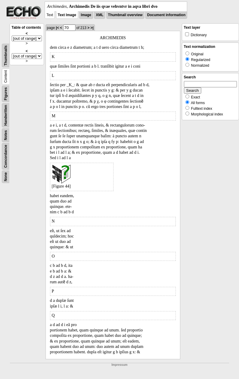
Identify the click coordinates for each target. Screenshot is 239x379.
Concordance (6, 156)
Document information (166, 15)
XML (99, 15)
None (6, 176)
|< (57, 28)
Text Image (67, 15)
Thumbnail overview (125, 15)
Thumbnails (6, 55)
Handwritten (6, 115)
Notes (6, 135)
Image (86, 15)
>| (91, 28)
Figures (6, 93)
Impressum (119, 364)
